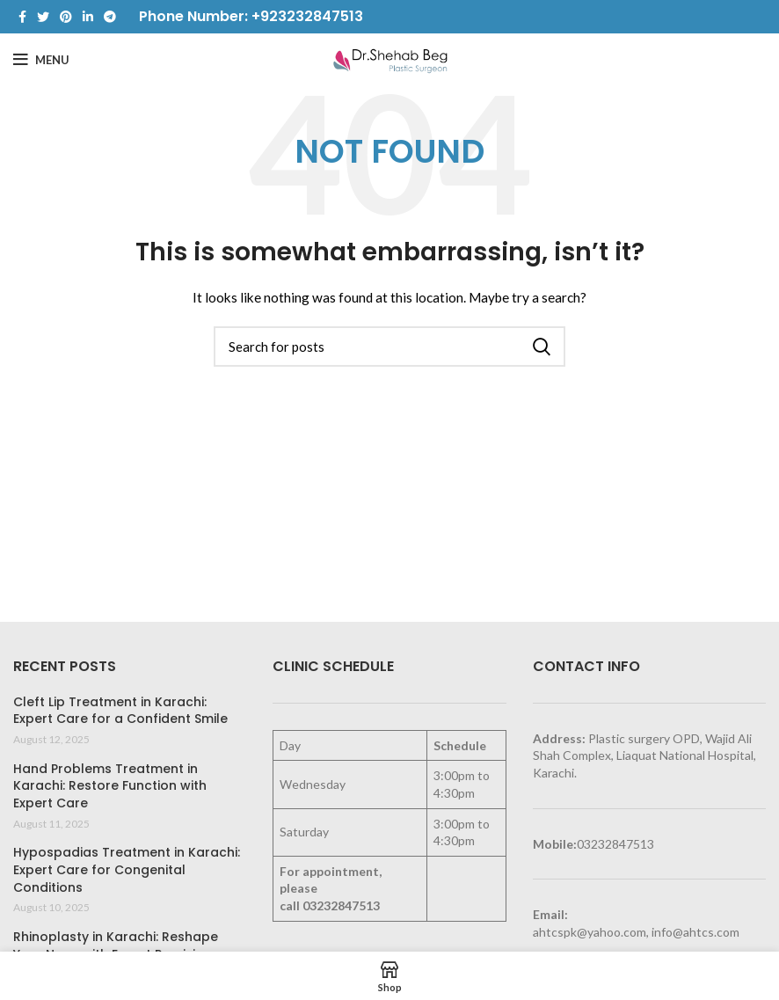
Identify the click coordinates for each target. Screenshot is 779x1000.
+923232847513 (307, 16)
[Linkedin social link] (87, 16)
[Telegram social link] (109, 16)
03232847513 (341, 905)
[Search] (389, 346)
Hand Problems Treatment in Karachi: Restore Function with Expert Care (110, 786)
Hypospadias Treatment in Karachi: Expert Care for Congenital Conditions (126, 869)
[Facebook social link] (22, 16)
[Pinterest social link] (66, 16)
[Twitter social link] (43, 16)
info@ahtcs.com (695, 931)
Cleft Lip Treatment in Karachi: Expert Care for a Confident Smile (120, 711)
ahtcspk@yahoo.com (589, 931)
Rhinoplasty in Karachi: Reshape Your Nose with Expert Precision (115, 946)
